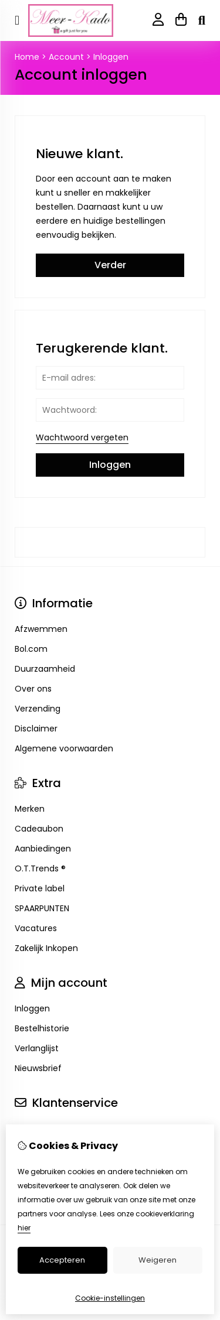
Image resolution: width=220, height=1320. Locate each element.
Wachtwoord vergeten (82, 437)
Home (27, 57)
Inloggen (110, 57)
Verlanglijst (37, 1048)
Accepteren (62, 1260)
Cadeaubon (39, 829)
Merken (30, 809)
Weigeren (157, 1260)
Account (66, 57)
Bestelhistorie (42, 1028)
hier (24, 1228)
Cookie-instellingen (110, 1298)
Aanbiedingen (43, 848)
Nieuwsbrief (38, 1068)
